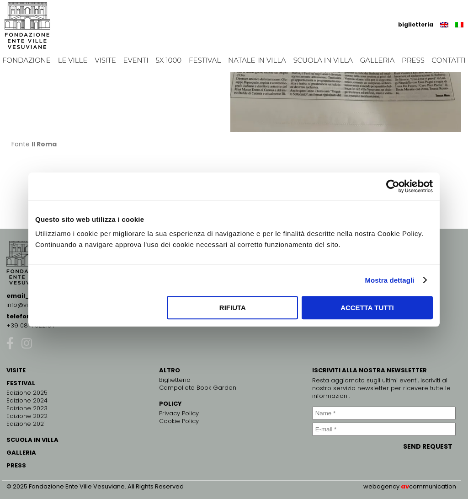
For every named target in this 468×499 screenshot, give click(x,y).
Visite (105, 60)
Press (413, 60)
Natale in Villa (257, 60)
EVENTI (136, 60)
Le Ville (73, 60)
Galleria (377, 60)
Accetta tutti (367, 307)
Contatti (449, 60)
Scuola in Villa (323, 60)
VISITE (16, 370)
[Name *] (384, 413)
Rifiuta (232, 307)
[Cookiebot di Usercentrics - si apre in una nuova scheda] (393, 186)
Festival (205, 60)
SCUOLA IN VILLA (32, 439)
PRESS (16, 465)
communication (432, 486)
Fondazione (26, 60)
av (405, 486)
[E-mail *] (384, 429)
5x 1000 (169, 60)
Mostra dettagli (389, 280)
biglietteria (415, 24)
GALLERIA (21, 452)
